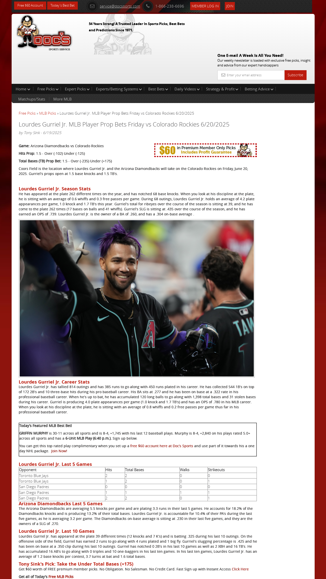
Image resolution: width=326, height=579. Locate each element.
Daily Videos (187, 56)
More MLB (62, 66)
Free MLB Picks (60, 547)
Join (236, 5)
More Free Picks (292, 84)
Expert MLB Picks (62, 555)
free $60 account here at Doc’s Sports (161, 401)
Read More (293, 163)
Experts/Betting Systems (119, 56)
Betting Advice (259, 56)
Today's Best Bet (66, 5)
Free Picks (48, 56)
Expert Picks (77, 56)
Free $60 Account (31, 5)
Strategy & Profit (222, 56)
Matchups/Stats (31, 66)
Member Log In (212, 5)
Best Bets (158, 56)
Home (23, 56)
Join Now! (113, 406)
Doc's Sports (271, 124)
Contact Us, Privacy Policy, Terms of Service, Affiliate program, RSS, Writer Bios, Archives (193, 573)
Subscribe (295, 38)
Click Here (52, 540)
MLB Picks (47, 80)
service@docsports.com (120, 5)
